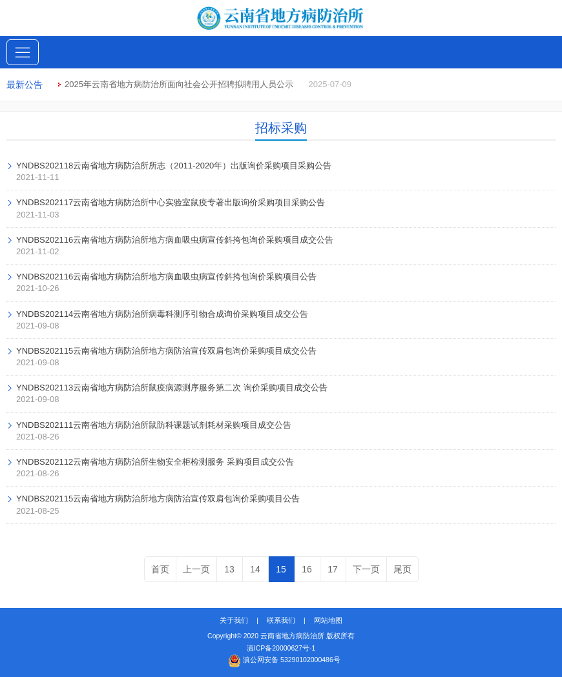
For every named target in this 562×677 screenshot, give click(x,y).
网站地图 (328, 620)
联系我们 (281, 620)
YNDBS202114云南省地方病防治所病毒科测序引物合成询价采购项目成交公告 (162, 314)
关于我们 (234, 620)
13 (229, 569)
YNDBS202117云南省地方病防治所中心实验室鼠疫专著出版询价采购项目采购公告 (170, 202)
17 (333, 569)
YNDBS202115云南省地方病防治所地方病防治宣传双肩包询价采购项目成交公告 (166, 351)
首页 (160, 569)
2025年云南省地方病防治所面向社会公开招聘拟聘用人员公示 (179, 84)
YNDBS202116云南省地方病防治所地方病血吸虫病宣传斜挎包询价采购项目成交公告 (174, 240)
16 (307, 569)
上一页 (196, 569)
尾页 (402, 569)
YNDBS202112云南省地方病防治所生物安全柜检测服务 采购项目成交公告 (155, 462)
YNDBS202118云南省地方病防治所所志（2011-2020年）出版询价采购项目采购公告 (173, 165)
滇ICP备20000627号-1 (281, 648)
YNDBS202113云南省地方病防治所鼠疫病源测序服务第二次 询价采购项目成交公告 (172, 387)
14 (255, 569)
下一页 (366, 569)
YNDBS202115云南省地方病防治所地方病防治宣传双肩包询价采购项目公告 (158, 498)
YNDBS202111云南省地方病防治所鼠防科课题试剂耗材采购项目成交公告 (153, 425)
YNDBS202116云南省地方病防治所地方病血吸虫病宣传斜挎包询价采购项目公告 (166, 276)
